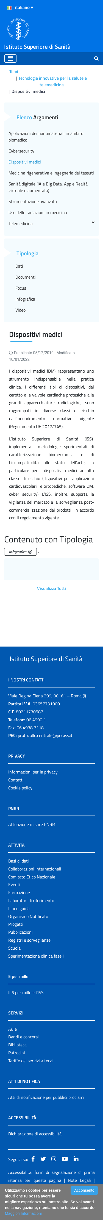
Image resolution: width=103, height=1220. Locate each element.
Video (20, 310)
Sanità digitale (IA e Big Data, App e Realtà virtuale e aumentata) (48, 187)
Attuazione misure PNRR (31, 845)
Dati (19, 266)
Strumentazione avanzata (33, 201)
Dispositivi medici (25, 162)
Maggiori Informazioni (23, 1213)
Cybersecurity (21, 151)
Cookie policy (20, 808)
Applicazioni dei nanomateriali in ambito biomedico (46, 136)
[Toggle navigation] (10, 58)
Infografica (25, 299)
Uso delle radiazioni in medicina (38, 212)
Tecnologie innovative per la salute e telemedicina (52, 81)
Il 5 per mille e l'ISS (26, 1013)
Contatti (16, 800)
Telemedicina (51, 223)
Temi (13, 71)
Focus (20, 288)
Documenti (25, 277)
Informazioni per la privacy (33, 792)
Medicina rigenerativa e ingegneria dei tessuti (51, 173)
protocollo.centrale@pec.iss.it (45, 756)
